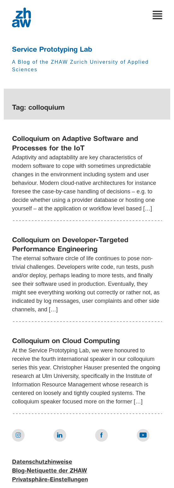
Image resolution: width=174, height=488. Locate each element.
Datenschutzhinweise (42, 462)
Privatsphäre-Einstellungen (50, 480)
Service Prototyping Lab (52, 49)
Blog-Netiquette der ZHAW (49, 471)
